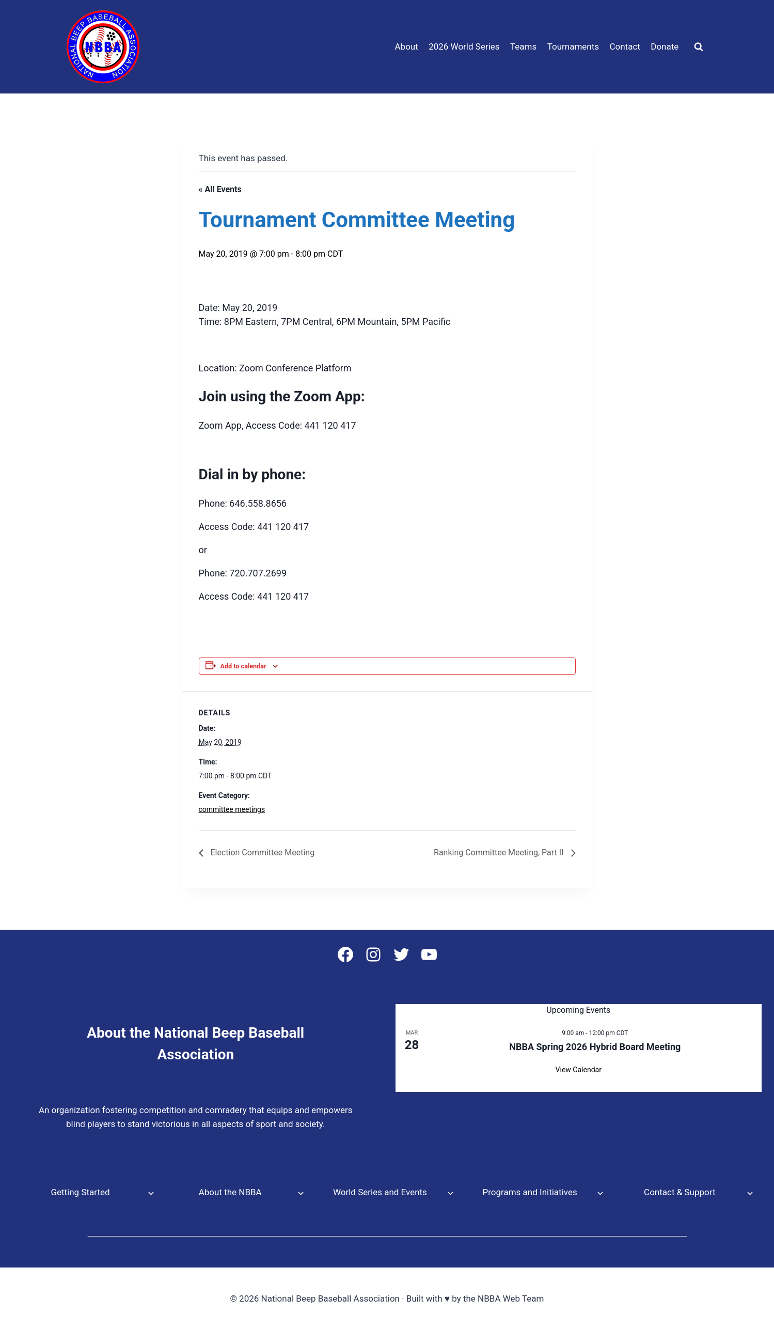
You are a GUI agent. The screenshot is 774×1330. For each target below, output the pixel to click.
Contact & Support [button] (679, 1192)
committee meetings (232, 809)
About (406, 46)
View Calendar (579, 1070)
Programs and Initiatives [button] (529, 1192)
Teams (523, 46)
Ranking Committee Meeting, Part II (499, 852)
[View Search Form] (698, 47)
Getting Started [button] (80, 1192)
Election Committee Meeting (262, 852)
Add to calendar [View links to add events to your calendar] (243, 666)
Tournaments (573, 46)
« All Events (220, 189)
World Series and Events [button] (380, 1192)
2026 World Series (464, 46)
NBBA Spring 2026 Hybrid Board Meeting (595, 1046)
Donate (664, 46)
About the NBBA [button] (230, 1192)
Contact (624, 46)
